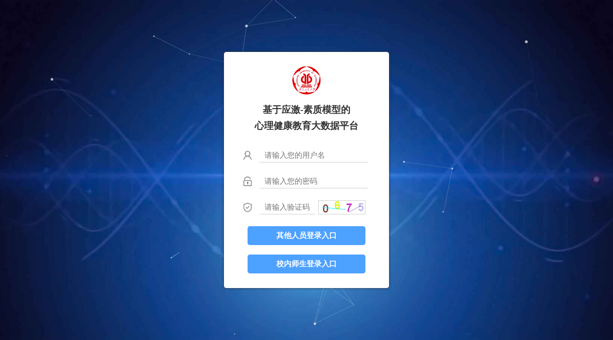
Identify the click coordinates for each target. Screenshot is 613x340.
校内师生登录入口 (306, 264)
